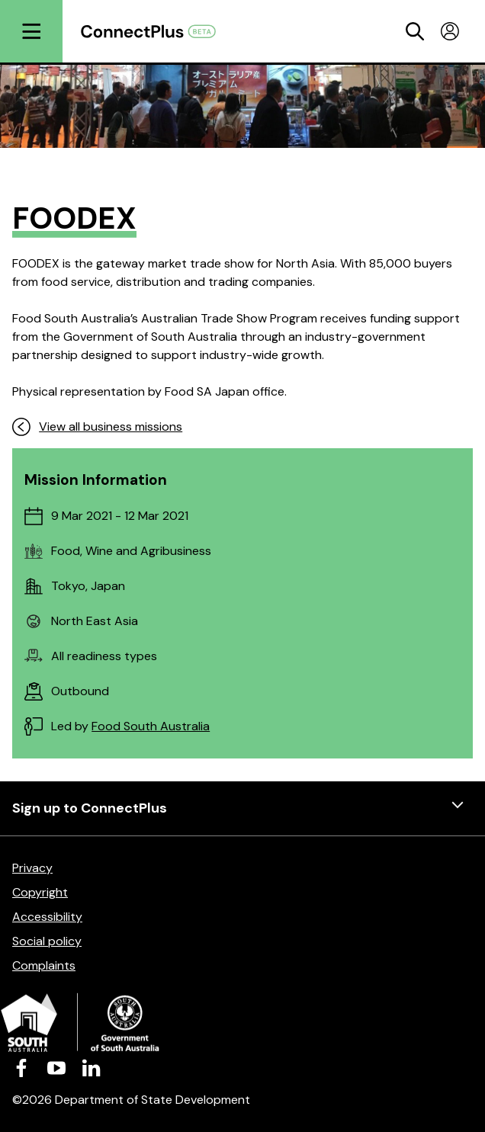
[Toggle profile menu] (450, 31)
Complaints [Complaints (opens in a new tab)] (43, 965)
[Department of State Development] (242, 1024)
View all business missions (97, 427)
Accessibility (47, 917)
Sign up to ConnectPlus (242, 808)
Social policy (47, 941)
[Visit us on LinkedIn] (91, 1067)
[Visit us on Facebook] (21, 1067)
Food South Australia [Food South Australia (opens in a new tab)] (151, 726)
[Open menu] (31, 31)
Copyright (40, 892)
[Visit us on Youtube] (56, 1067)
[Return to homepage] (156, 31)
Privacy (32, 868)
